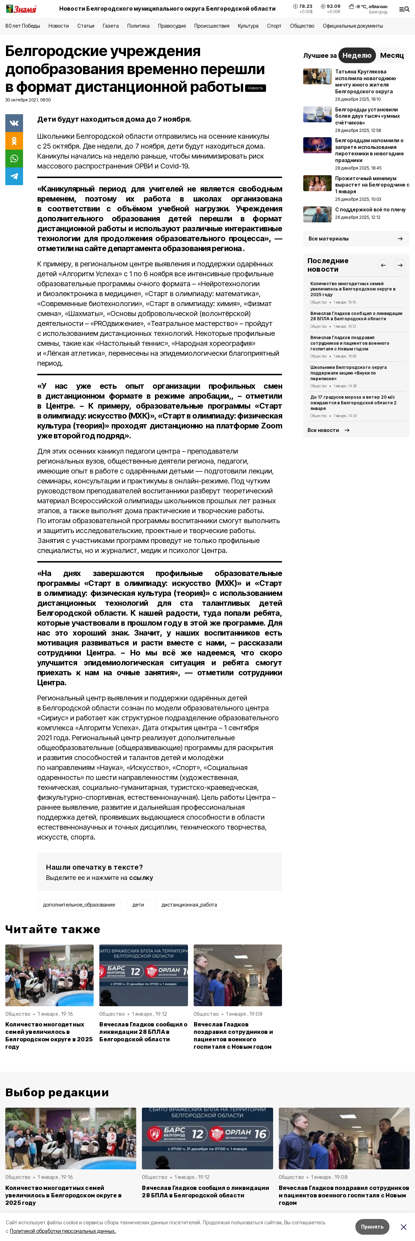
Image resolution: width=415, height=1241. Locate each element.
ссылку (141, 877)
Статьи (85, 26)
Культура (248, 26)
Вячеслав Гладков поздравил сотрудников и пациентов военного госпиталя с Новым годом (233, 1035)
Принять (372, 1227)
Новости (58, 26)
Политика (138, 26)
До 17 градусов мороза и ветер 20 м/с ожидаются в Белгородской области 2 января (353, 402)
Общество (302, 26)
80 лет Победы (22, 26)
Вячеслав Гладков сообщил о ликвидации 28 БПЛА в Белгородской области (143, 1032)
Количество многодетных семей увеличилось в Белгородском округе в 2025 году (49, 1035)
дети (138, 905)
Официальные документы (353, 26)
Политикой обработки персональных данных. (63, 1231)
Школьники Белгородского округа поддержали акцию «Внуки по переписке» (348, 373)
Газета (111, 26)
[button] (383, 265)
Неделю (357, 55)
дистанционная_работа (189, 905)
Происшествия (211, 26)
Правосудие (172, 26)
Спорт (274, 26)
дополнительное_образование (79, 905)
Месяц (392, 55)
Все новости (323, 430)
